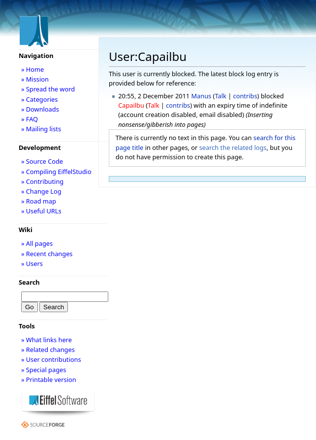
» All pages (37, 243)
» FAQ (29, 119)
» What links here (46, 339)
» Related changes (48, 349)
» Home (32, 69)
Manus (201, 95)
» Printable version (48, 379)
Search (29, 282)
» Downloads (40, 109)
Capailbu (131, 105)
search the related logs (233, 147)
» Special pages (43, 369)
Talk (220, 95)
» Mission (35, 79)
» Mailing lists (41, 128)
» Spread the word (48, 89)
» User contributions (51, 359)
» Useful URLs (41, 210)
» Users (32, 263)
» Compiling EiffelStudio (56, 171)
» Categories (39, 99)
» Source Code (42, 161)
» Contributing (42, 181)
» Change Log (41, 191)
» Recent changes (47, 253)
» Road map (38, 201)
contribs (245, 95)
